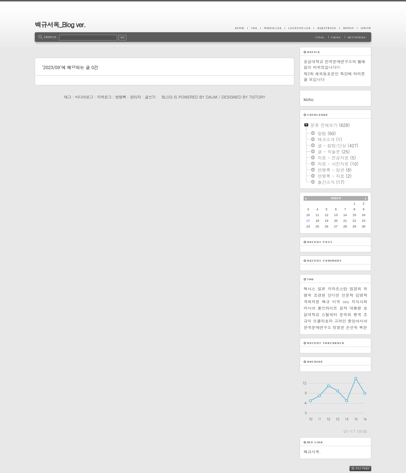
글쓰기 (150, 97)
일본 (321, 288)
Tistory (257, 97)
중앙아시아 (357, 321)
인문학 (347, 295)
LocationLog (299, 28)
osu (346, 301)
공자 (343, 308)
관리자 (135, 97)
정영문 (338, 327)
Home (241, 28)
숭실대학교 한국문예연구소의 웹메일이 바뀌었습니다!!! (334, 64)
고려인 (340, 321)
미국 (336, 301)
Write (364, 28)
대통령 (355, 308)
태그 (67, 97)
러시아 (309, 308)
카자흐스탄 (337, 288)
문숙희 (345, 314)
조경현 (319, 295)
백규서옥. (312, 451)
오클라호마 (323, 321)
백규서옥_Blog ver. (60, 24)
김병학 (361, 295)
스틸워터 (329, 314)
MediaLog (272, 28)
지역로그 (104, 97)
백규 (326, 301)
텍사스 (309, 288)
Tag (253, 28)
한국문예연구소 (317, 327)
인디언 (333, 295)
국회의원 (311, 301)
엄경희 (355, 288)
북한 (363, 327)
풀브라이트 (327, 308)
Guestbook (326, 28)
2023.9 (336, 198)
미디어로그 (84, 97)
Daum (211, 97)
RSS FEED (365, 468)
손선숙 (352, 327)
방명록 (120, 97)
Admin (348, 28)
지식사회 (359, 301)
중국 (357, 314)
